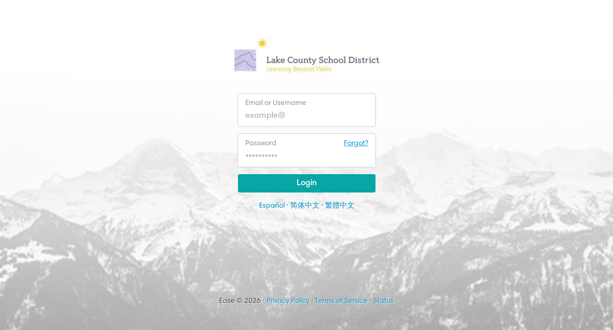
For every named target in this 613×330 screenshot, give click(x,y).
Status (383, 301)
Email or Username (275, 103)
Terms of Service (341, 301)
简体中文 (305, 205)
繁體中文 (339, 205)
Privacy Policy (287, 301)
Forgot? (356, 143)
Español (272, 205)
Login (307, 183)
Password (306, 143)
